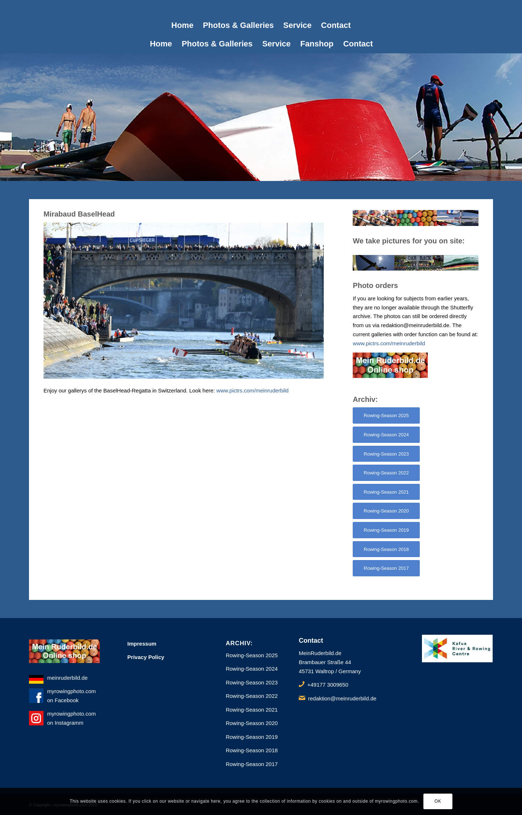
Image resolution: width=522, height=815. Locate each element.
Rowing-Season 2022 (252, 696)
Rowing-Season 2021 (252, 710)
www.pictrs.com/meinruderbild (252, 390)
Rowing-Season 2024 (252, 669)
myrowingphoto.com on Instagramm (64, 719)
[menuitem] (182, 25)
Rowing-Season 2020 (252, 723)
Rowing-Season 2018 (252, 750)
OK (438, 801)
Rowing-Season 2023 (252, 682)
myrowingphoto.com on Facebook (64, 696)
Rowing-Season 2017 (252, 764)
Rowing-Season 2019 (252, 737)
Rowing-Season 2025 (252, 655)
